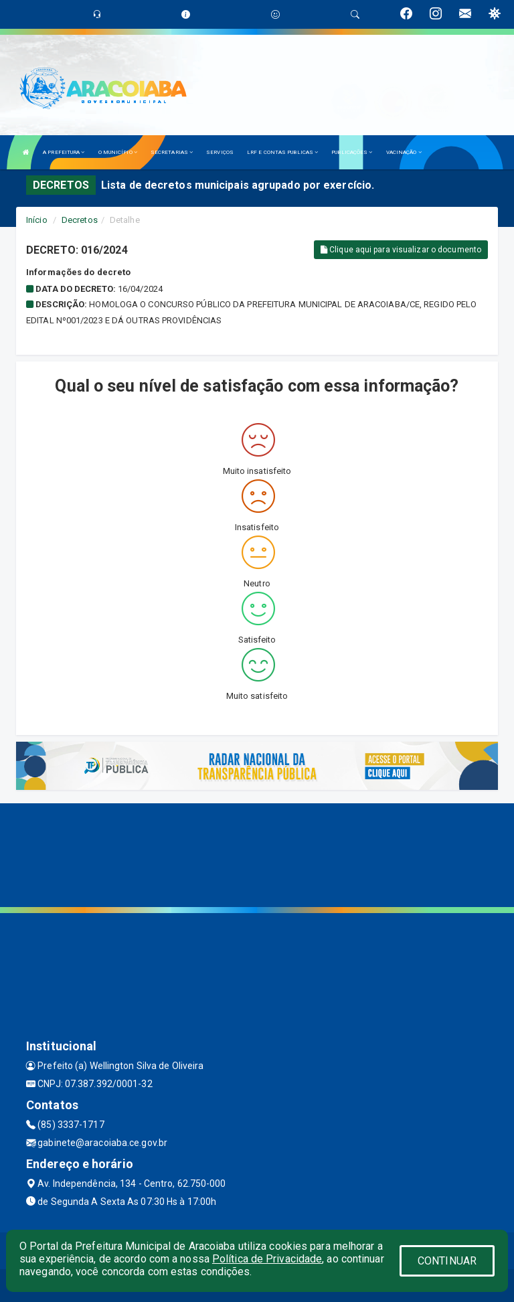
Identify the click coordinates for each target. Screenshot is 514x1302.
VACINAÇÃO (404, 152)
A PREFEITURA (63, 152)
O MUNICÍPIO (117, 152)
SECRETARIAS (172, 152)
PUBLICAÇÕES (351, 152)
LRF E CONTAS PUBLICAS (282, 152)
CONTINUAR (447, 1260)
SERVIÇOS (220, 152)
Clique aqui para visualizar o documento (401, 249)
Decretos (80, 220)
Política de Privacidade (267, 1258)
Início (37, 220)
